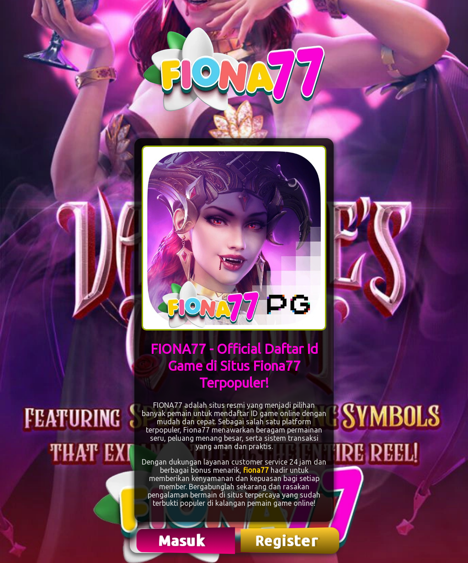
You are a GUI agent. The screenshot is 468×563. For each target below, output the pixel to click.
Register (287, 540)
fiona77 (256, 470)
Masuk (183, 540)
